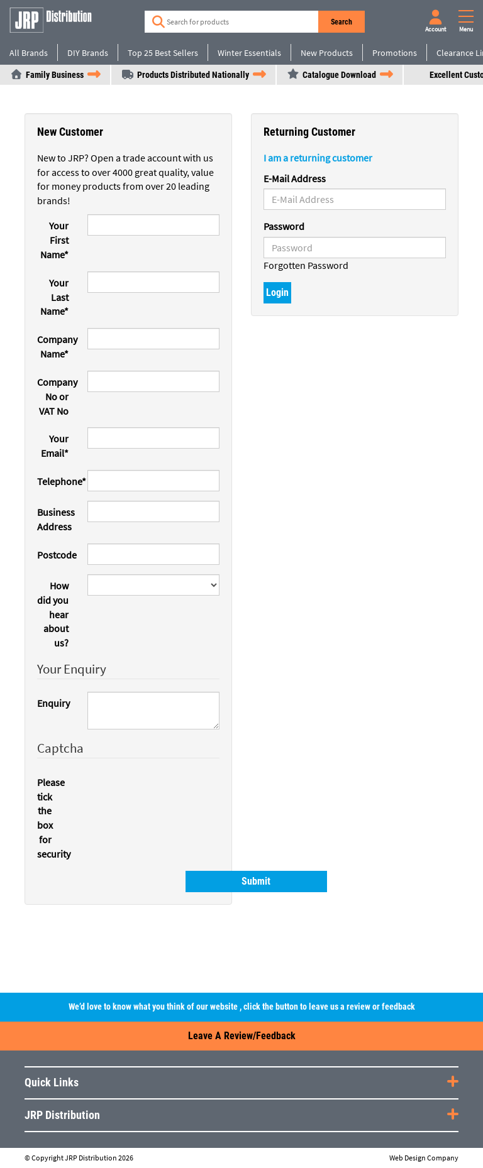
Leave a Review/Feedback (242, 1036)
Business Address (56, 519)
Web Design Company (423, 1158)
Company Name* (57, 346)
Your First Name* (54, 240)
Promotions (394, 52)
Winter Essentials (249, 52)
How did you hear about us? (53, 614)
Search (342, 22)
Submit (145, 881)
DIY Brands (87, 52)
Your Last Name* (54, 297)
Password (284, 226)
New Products (327, 52)
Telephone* (57, 481)
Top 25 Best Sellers (163, 52)
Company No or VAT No (57, 396)
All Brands (28, 52)
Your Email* (55, 445)
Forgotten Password (306, 265)
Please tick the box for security (49, 818)
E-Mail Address (295, 178)
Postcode (57, 555)
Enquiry (53, 703)
